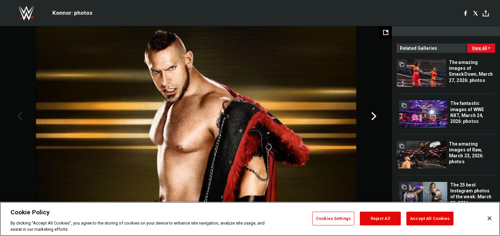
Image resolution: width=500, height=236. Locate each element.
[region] (250, 219)
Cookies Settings (333, 218)
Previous (19, 116)
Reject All (380, 218)
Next (373, 116)
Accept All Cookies (430, 218)
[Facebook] (465, 13)
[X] (476, 13)
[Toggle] (486, 13)
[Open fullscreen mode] (386, 32)
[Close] (489, 218)
